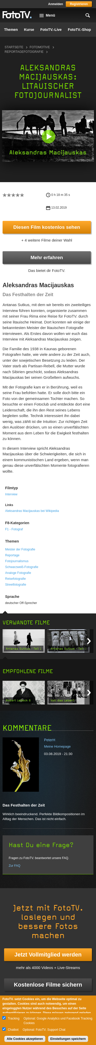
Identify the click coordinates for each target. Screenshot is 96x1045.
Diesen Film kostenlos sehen (46, 227)
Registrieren (79, 4)
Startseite (14, 47)
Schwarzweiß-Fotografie (21, 567)
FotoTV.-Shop (79, 30)
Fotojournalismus (16, 561)
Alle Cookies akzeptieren (25, 1039)
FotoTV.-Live (51, 30)
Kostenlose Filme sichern (48, 984)
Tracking (13, 1018)
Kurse (29, 30)
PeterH (49, 740)
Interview (11, 494)
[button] (48, 136)
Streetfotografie (15, 584)
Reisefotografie (15, 579)
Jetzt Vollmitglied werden (47, 954)
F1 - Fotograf (14, 529)
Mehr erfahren (46, 257)
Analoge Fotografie (18, 573)
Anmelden (55, 4)
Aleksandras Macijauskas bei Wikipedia (32, 511)
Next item (88, 641)
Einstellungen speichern (68, 1039)
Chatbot (13, 1029)
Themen (11, 30)
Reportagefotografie (24, 52)
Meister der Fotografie (20, 549)
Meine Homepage (57, 746)
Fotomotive (40, 47)
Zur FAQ (14, 865)
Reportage (12, 555)
